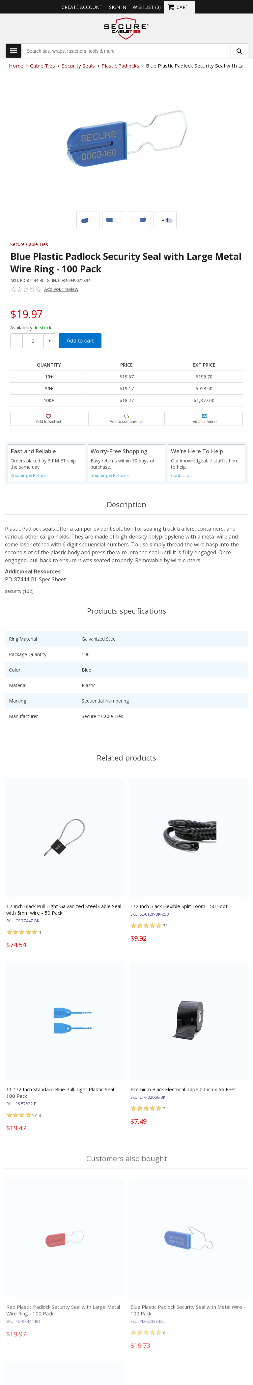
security (13, 591)
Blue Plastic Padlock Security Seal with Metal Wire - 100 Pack (187, 1314)
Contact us (181, 475)
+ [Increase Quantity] (49, 340)
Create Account (82, 7)
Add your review (61, 289)
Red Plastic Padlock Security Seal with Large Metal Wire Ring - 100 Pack (63, 1314)
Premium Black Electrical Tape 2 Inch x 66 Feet (183, 1089)
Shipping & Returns (30, 475)
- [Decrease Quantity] (16, 340)
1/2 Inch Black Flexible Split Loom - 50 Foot (179, 906)
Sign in (117, 7)
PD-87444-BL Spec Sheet (35, 579)
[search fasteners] (238, 51)
